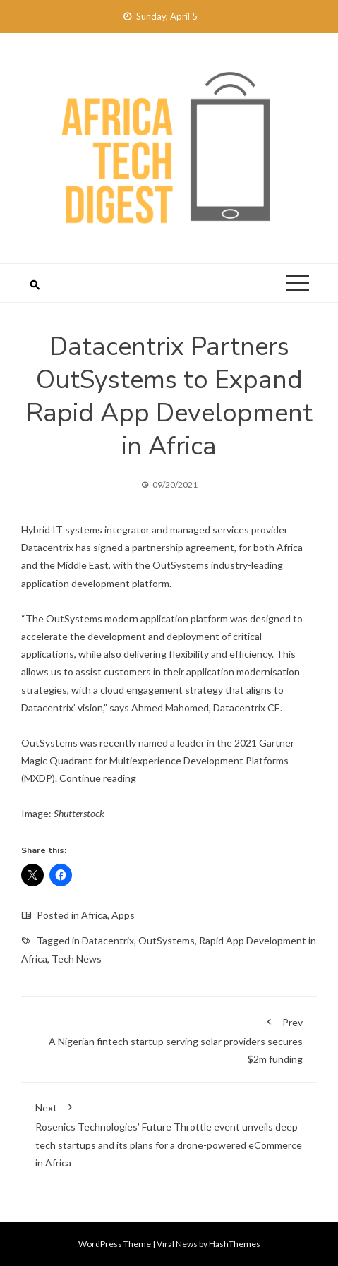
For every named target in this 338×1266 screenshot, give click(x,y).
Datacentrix (108, 940)
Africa (94, 915)
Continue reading (97, 778)
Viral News (177, 1243)
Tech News (77, 959)
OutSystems (166, 940)
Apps (123, 915)
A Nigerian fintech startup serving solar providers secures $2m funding (169, 1038)
